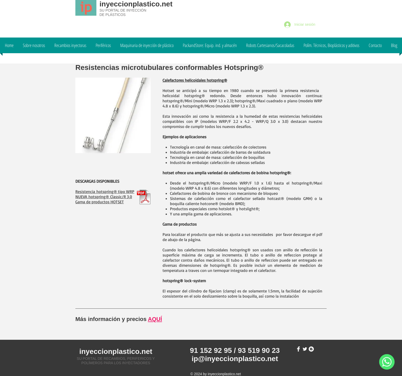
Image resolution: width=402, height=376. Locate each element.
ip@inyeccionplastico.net (235, 359)
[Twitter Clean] (304, 349)
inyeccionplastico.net (136, 4)
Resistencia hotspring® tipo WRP (104, 191)
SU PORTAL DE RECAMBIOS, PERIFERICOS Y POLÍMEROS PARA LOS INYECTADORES (116, 360)
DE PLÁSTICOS (112, 15)
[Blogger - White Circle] (311, 349)
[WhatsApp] (387, 362)
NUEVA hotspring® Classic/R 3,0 (103, 196)
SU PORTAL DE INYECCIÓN (122, 10)
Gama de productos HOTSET (99, 201)
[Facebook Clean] (298, 349)
